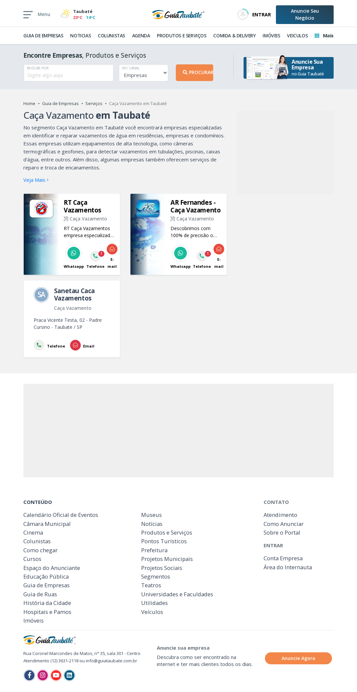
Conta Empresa (283, 558)
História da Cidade (47, 603)
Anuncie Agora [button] (298, 658)
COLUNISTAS (111, 35)
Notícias (151, 524)
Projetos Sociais (161, 568)
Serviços (93, 103)
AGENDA (141, 35)
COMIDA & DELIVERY (234, 35)
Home (29, 103)
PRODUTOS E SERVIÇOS (181, 35)
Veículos (152, 612)
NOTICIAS (80, 35)
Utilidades (154, 603)
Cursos (32, 559)
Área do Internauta (288, 567)
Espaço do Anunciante (51, 568)
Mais (324, 35)
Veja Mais (36, 179)
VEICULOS (297, 35)
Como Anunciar (284, 524)
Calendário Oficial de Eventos (60, 515)
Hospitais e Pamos (47, 612)
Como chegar (40, 550)
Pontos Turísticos (164, 541)
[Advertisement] (285, 152)
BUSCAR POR (38, 68)
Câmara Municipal (47, 524)
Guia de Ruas (40, 594)
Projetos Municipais (167, 559)
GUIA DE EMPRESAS (43, 35)
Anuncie (305, 14)
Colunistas (37, 541)
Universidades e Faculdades (177, 594)
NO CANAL (130, 68)
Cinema (33, 532)
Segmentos (155, 576)
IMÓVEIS (271, 35)
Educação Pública (46, 576)
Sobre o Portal (282, 532)
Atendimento (280, 515)
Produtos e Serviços (166, 532)
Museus (151, 515)
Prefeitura (154, 550)
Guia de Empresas (60, 103)
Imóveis (33, 620)
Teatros (151, 585)
